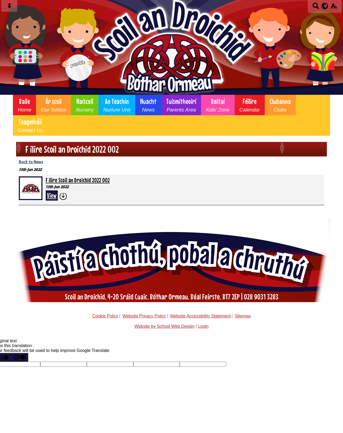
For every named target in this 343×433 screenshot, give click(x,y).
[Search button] (316, 7)
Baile (24, 105)
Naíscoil (85, 105)
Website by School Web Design (164, 326)
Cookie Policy (105, 316)
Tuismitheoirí (181, 105)
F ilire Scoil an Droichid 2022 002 (78, 180)
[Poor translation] (19, 357)
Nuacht (148, 105)
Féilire (250, 105)
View (51, 195)
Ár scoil (53, 105)
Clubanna (280, 105)
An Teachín (116, 105)
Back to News (31, 161)
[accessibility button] (334, 7)
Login (203, 326)
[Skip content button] (9, 7)
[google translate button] (325, 6)
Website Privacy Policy (144, 316)
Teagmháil (30, 125)
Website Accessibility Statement (200, 316)
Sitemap (243, 316)
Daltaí (218, 105)
